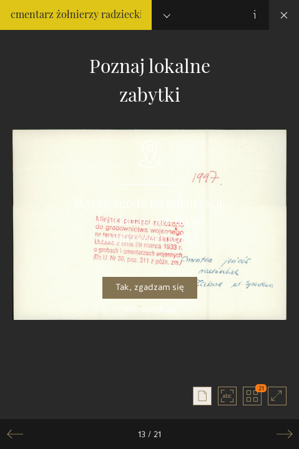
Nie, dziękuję (149, 309)
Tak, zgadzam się (149, 287)
